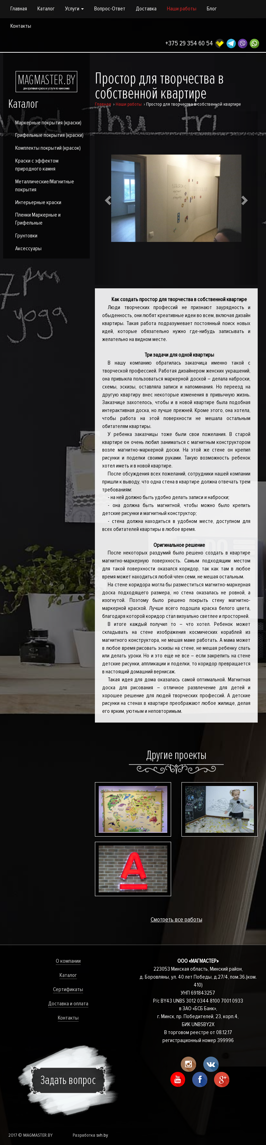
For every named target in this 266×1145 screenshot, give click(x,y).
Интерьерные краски (38, 202)
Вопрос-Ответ (109, 8)
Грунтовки (26, 235)
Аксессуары (28, 248)
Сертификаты (68, 989)
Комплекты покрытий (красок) (48, 148)
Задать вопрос (68, 1080)
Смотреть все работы (176, 919)
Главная (18, 8)
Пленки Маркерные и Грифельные (38, 218)
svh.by (102, 1135)
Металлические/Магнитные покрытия (44, 185)
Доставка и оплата (68, 1003)
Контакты (20, 26)
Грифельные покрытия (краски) (49, 135)
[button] (107, 198)
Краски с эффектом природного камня (37, 164)
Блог (212, 8)
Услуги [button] (74, 8)
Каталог (46, 8)
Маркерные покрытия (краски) (48, 122)
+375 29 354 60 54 (189, 43)
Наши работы (181, 8)
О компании (68, 961)
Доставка (146, 8)
